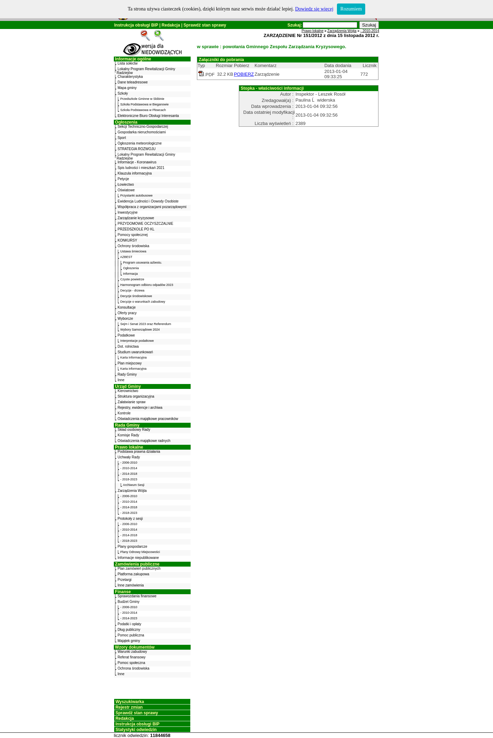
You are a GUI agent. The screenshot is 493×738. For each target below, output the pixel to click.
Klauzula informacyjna (135, 173)
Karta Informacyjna (133, 357)
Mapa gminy (127, 88)
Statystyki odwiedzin (136, 729)
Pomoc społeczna (131, 663)
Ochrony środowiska (133, 246)
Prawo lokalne (129, 447)
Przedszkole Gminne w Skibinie (142, 99)
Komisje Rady (128, 435)
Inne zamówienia (131, 585)
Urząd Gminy (128, 386)
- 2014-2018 (129, 473)
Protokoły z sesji (130, 519)
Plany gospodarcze (132, 546)
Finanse (123, 591)
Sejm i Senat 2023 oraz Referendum (145, 324)
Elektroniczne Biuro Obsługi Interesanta (148, 116)
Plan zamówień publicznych (139, 568)
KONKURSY (127, 240)
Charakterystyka (130, 77)
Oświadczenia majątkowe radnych (144, 441)
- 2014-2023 (129, 618)
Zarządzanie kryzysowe (136, 218)
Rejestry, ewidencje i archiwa (140, 407)
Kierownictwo (128, 391)
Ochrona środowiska (133, 668)
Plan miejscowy (130, 363)
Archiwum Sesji (134, 485)
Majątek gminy (129, 641)
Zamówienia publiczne (137, 564)
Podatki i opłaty (129, 624)
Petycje (123, 179)
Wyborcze (125, 318)
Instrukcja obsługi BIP (136, 25)
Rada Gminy (127, 425)
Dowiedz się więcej (314, 9)
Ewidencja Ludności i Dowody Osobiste (148, 201)
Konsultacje (127, 307)
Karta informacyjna (133, 368)
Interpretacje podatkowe (137, 340)
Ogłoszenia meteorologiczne (140, 143)
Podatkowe (126, 335)
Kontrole (124, 413)
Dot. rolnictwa (128, 346)
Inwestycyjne (128, 212)
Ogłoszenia (126, 122)
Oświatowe (126, 190)
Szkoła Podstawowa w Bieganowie (144, 104)
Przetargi (125, 580)
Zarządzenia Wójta (132, 491)
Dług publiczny (129, 630)
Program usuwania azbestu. (142, 262)
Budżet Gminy (129, 602)
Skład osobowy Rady (134, 429)
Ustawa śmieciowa (133, 251)
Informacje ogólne (133, 59)
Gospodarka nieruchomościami (142, 132)
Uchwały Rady (129, 457)
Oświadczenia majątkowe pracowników (148, 419)
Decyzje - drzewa (132, 290)
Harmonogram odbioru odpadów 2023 (147, 285)
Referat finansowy (132, 657)
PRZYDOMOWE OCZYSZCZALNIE (145, 224)
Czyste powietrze (132, 279)
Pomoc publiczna (131, 635)
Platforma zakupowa (133, 574)
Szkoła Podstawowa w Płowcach (143, 110)
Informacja (130, 273)
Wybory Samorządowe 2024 (140, 329)
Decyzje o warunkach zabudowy (142, 301)
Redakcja (171, 25)
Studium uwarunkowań (135, 352)
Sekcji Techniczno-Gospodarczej (143, 126)
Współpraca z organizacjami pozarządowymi (152, 207)
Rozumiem (351, 9)
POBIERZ (244, 74)
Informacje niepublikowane (138, 558)
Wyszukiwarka (130, 701)
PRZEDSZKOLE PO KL (136, 229)
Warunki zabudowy (132, 652)
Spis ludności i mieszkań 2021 (141, 168)
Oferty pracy (127, 313)
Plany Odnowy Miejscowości (140, 552)
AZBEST (126, 257)
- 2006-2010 (129, 462)
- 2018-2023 (129, 479)
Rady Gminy (127, 374)
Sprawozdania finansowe (137, 596)
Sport (122, 138)
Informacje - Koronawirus (137, 162)
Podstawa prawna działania (139, 451)
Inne (121, 380)
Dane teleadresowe (133, 82)
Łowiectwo (126, 184)
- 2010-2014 (129, 468)
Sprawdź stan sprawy (205, 25)
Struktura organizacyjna (136, 396)
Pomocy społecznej (133, 235)
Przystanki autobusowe (136, 195)
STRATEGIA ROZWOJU (137, 149)
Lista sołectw (128, 63)
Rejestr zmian (129, 707)
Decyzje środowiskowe (136, 296)
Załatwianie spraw (132, 402)
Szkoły (123, 93)
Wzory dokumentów (134, 647)
